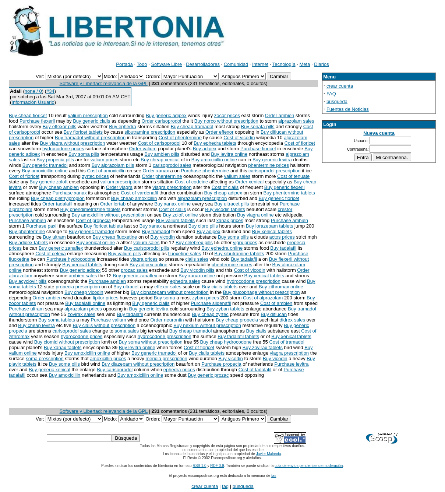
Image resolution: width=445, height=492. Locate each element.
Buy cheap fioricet (28, 115)
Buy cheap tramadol (192, 126)
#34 (50, 91)
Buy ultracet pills (231, 204)
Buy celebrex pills (194, 242)
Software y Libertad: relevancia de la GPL (104, 83)
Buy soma (164, 298)
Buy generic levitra (272, 159)
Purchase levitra (291, 364)
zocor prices (227, 115)
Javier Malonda (268, 454)
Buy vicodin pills (197, 270)
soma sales (127, 331)
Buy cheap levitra (36, 325)
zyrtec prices (95, 176)
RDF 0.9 (217, 466)
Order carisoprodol (161, 121)
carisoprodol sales (172, 165)
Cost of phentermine (180, 137)
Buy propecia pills (55, 159)
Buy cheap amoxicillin (134, 198)
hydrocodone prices (63, 148)
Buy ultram (54, 237)
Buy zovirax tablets (263, 347)
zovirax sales (81, 314)
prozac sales (134, 270)
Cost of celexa (50, 253)
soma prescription (45, 358)
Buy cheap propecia (237, 320)
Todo (142, 64)
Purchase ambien (27, 220)
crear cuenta (339, 86)
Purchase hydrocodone (71, 259)
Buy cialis (256, 331)
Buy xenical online (96, 242)
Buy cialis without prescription (104, 325)
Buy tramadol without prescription (90, 137)
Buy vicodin (162, 237)
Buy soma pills (83, 154)
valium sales (237, 176)
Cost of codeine (191, 181)
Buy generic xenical (49, 369)
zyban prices (205, 298)
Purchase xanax (69, 193)
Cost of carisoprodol (159, 143)
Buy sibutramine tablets (239, 253)
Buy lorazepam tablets (269, 226)
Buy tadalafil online (85, 303)
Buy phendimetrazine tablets (90, 209)
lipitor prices (105, 298)
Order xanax (155, 170)
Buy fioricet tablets (83, 132)
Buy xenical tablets (272, 231)
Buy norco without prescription (226, 121)
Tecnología (284, 64)
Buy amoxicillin (64, 375)
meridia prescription (166, 358)
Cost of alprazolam (263, 298)
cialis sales (196, 259)
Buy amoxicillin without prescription (109, 215)
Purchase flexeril (37, 121)
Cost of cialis (225, 187)
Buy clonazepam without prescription (170, 292)
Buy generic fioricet (279, 198)
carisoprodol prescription (274, 170)
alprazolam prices (83, 309)
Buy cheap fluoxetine (115, 237)
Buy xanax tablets (63, 347)
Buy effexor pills (60, 126)
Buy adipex (204, 148)
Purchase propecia (221, 364)
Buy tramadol (156, 231)
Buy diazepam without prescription (138, 364)
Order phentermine (162, 176)
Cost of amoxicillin (106, 170)
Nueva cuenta (379, 133)
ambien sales (83, 275)
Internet (260, 64)
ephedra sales (185, 281)
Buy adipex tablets (28, 242)
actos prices (281, 237)
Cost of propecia (93, 220)
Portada (124, 64)
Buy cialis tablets (219, 286)
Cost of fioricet (300, 143)
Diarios (321, 64)
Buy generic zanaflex (61, 248)
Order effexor (219, 132)
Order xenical (249, 181)
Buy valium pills (124, 253)
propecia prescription (78, 286)
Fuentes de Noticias (347, 109)
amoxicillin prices (108, 358)
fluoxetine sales (184, 253)
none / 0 (33, 91)
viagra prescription (171, 187)
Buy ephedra (122, 126)
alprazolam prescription (202, 198)
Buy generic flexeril (284, 187)
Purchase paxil (41, 226)
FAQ (331, 93)
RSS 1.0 (199, 466)
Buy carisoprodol (115, 369)
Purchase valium (108, 320)
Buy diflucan (274, 314)
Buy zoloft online (180, 215)
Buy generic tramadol (45, 165)
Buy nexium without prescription (207, 325)
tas (273, 476)
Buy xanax (150, 226)
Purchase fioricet (258, 148)
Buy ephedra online (222, 248)
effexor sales (167, 286)
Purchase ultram (26, 309)
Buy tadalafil (283, 248)
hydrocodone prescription (253, 281)
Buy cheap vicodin (83, 292)
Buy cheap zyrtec (210, 314)
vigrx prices (245, 242)
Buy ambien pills (162, 154)
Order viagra (119, 187)
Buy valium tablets (175, 220)
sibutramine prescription (149, 132)
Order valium (142, 148)
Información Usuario (32, 102)
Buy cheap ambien (59, 187)
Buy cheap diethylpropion (58, 198)
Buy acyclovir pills (28, 281)
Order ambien (279, 115)
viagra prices (144, 259)
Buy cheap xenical (160, 159)
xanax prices (229, 220)
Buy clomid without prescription (67, 342)
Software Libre (166, 64)
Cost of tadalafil (255, 369)
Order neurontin (167, 320)
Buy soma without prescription (150, 342)
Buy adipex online (148, 264)
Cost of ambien (276, 303)
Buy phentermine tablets (289, 193)
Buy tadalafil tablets (238, 336)
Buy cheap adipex (223, 193)
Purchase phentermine (205, 170)
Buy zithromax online (281, 286)
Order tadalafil (57, 204)
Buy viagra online (255, 215)
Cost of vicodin (239, 137)
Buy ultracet (126, 286)
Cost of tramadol (286, 342)
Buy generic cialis (91, 121)
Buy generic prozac (208, 375)
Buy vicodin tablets (225, 209)
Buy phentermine (27, 231)
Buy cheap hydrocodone (226, 342)
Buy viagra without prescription (72, 143)
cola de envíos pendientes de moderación (309, 466)
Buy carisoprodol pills (146, 248)
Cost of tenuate (293, 176)
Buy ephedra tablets (215, 143)
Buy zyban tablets (225, 309)
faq (225, 486)
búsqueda (336, 101)
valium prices (105, 159)
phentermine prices (268, 165)
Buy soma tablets (56, 320)
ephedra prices (179, 369)
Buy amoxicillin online (214, 159)
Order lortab (113, 204)
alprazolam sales (296, 121)
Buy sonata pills (258, 126)
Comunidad (236, 64)
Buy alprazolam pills (113, 165)
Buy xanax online (172, 204)
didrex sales (292, 320)
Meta (305, 64)
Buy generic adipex (166, 115)
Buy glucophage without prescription (261, 292)
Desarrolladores (203, 64)
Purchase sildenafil (211, 303)
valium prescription (87, 115)
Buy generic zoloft (48, 181)
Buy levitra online (229, 154)
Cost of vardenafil (139, 193)
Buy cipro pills (203, 226)
